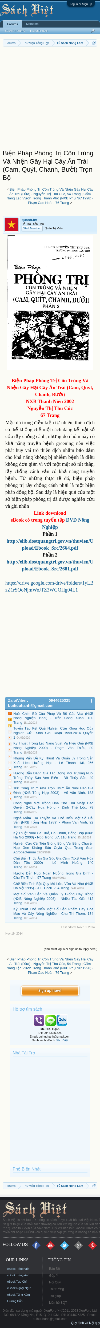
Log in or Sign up (81, 4)
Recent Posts (38, 30)
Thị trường (56, 1289)
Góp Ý (53, 1276)
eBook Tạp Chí (17, 1281)
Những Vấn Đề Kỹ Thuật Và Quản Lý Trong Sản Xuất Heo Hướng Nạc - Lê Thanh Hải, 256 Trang (53, 762)
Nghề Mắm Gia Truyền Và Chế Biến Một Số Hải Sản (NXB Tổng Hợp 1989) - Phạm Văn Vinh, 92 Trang (53, 822)
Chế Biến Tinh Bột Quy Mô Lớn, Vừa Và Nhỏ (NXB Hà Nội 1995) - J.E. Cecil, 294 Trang (53, 886)
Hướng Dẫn (14, 1301)
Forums (12, 24)
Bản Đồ (54, 1269)
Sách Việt (62, 1040)
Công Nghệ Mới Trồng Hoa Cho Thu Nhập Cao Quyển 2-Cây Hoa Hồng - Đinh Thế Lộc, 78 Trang (53, 807)
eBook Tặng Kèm (18, 1294)
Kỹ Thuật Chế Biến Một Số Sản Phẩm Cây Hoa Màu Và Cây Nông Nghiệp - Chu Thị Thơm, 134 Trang (53, 913)
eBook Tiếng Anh (18, 1275)
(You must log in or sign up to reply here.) (70, 949)
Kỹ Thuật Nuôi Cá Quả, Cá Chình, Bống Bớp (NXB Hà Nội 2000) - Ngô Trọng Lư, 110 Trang (53, 835)
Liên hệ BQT (58, 1303)
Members (32, 23)
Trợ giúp (55, 1296)
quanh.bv (29, 220)
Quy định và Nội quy (85, 1323)
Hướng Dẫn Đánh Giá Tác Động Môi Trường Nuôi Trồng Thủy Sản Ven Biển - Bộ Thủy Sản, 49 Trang (53, 777)
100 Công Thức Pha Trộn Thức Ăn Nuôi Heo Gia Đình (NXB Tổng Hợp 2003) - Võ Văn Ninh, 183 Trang (53, 792)
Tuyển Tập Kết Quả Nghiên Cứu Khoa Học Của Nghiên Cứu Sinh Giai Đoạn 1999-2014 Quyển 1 (53, 732)
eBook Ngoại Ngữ (18, 1288)
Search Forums (15, 30)
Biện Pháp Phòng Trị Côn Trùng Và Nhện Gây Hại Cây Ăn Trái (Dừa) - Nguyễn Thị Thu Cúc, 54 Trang (51, 191)
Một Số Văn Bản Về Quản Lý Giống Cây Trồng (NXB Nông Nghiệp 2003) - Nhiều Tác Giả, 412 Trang (53, 898)
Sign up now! (49, 990)
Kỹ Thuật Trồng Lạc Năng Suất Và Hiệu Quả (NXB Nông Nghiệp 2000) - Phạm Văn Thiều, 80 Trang (53, 747)
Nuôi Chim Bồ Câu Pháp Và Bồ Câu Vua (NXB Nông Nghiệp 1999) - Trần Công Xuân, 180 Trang (53, 718)
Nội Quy (55, 1282)
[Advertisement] (50, 99)
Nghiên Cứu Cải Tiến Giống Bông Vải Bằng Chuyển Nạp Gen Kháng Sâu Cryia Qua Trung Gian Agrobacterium (53, 847)
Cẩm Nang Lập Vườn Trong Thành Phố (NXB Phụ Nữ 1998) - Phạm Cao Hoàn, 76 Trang (49, 198)
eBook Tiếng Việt (18, 1268)
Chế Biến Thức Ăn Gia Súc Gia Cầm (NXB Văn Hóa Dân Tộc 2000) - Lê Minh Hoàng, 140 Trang (53, 862)
